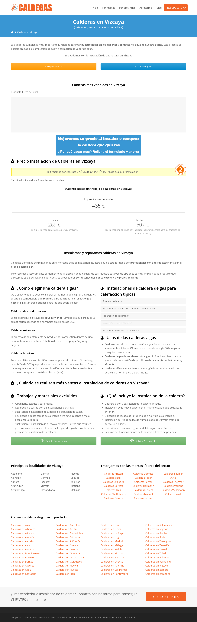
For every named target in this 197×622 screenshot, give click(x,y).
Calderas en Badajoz (22, 549)
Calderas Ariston (113, 473)
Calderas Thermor (173, 481)
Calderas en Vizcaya (156, 565)
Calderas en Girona (67, 549)
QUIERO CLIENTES (166, 597)
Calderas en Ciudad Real (70, 533)
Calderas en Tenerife (157, 545)
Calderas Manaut (143, 494)
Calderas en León (110, 525)
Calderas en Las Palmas (114, 569)
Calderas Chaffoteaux (113, 494)
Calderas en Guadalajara (70, 557)
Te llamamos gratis (143, 66)
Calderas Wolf (173, 494)
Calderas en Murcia (112, 553)
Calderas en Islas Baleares (26, 553)
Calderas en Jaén (65, 573)
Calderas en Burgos (22, 561)
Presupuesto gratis (53, 66)
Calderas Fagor (143, 477)
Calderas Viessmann (173, 490)
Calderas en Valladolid (158, 561)
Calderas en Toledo (156, 553)
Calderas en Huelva (67, 565)
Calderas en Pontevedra (114, 573)
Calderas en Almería (22, 537)
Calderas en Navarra (112, 557)
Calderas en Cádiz (21, 569)
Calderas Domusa (143, 473)
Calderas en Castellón (68, 525)
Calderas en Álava (21, 525)
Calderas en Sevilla (156, 533)
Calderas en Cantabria (23, 573)
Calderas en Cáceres (22, 565)
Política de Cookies (125, 617)
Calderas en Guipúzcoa (69, 561)
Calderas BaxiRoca (113, 481)
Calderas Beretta (113, 485)
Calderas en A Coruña (68, 541)
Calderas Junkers (143, 490)
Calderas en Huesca (67, 569)
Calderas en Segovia (156, 529)
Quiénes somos (81, 617)
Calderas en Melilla (111, 549)
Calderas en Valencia (157, 557)
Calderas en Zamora (157, 569)
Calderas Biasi (113, 490)
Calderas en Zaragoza (157, 573)
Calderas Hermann (143, 485)
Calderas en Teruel (156, 549)
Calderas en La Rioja (112, 533)
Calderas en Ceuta (66, 529)
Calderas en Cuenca (67, 545)
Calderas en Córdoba (68, 537)
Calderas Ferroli (143, 481)
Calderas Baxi (113, 477)
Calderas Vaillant (173, 485)
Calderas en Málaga (112, 545)
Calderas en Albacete (23, 529)
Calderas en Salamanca (158, 525)
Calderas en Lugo (110, 537)
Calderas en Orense (112, 561)
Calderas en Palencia (112, 565)
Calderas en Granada (68, 553)
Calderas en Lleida (111, 529)
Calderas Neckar (143, 498)
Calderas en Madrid (112, 541)
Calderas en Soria (155, 537)
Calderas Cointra (113, 498)
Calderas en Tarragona (158, 541)
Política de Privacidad (102, 617)
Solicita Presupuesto (54, 441)
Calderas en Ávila (21, 545)
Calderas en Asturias (22, 541)
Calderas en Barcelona (24, 557)
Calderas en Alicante (22, 533)
